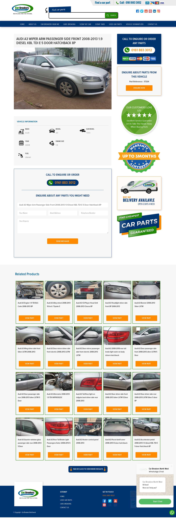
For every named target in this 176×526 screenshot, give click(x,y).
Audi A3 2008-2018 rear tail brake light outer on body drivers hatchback (115, 351)
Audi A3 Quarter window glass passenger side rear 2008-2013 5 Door (29, 443)
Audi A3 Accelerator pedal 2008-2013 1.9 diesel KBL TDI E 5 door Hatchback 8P (146, 443)
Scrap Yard (100, 24)
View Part (29, 318)
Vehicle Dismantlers (135, 24)
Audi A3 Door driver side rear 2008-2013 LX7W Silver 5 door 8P (146, 397)
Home (22, 24)
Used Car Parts (115, 24)
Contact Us (152, 24)
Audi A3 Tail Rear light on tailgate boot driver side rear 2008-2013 (87, 397)
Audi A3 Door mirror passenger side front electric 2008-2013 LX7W (88, 351)
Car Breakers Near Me (50, 24)
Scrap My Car (85, 24)
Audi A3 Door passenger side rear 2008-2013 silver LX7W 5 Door (29, 397)
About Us (33, 24)
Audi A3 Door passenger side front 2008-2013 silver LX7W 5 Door (146, 351)
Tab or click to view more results (88, 469)
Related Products (27, 274)
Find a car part (102, 2)
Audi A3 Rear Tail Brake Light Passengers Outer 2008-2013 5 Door (58, 443)
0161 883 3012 (133, 2)
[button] (88, 471)
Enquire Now (139, 88)
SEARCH (113, 15)
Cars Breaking (69, 24)
